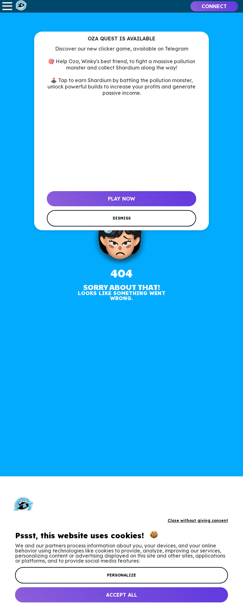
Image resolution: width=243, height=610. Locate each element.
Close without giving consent (198, 520)
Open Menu (7, 6)
